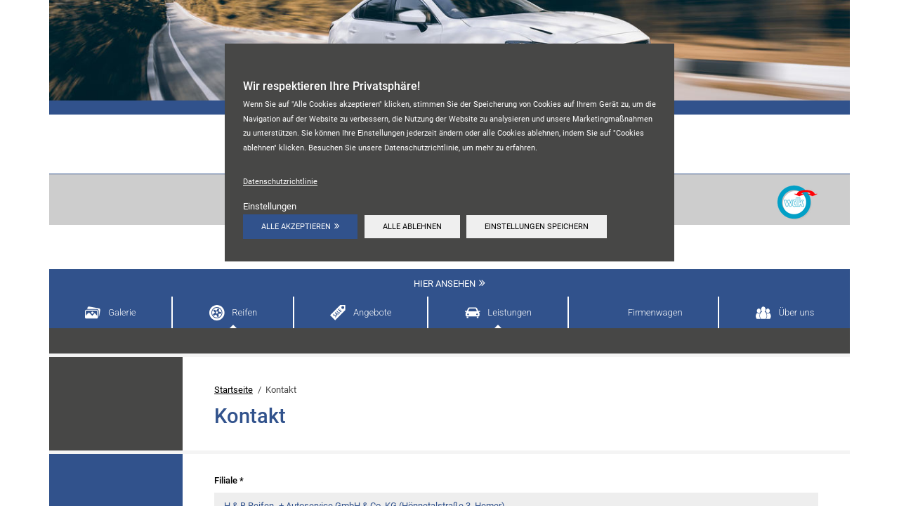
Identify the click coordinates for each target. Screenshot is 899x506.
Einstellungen (269, 206)
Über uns (796, 312)
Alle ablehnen (412, 226)
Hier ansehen (444, 283)
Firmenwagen (655, 312)
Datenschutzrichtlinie (280, 181)
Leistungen (509, 312)
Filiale (229, 480)
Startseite (233, 389)
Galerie (122, 312)
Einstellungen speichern (537, 226)
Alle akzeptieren (296, 226)
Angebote (372, 312)
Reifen (244, 312)
